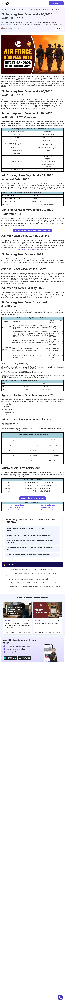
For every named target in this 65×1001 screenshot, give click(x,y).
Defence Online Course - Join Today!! (32, 498)
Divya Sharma (8, 28)
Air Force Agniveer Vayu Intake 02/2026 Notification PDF (32, 230)
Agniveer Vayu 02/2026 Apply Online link (30, 250)
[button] (60, 997)
